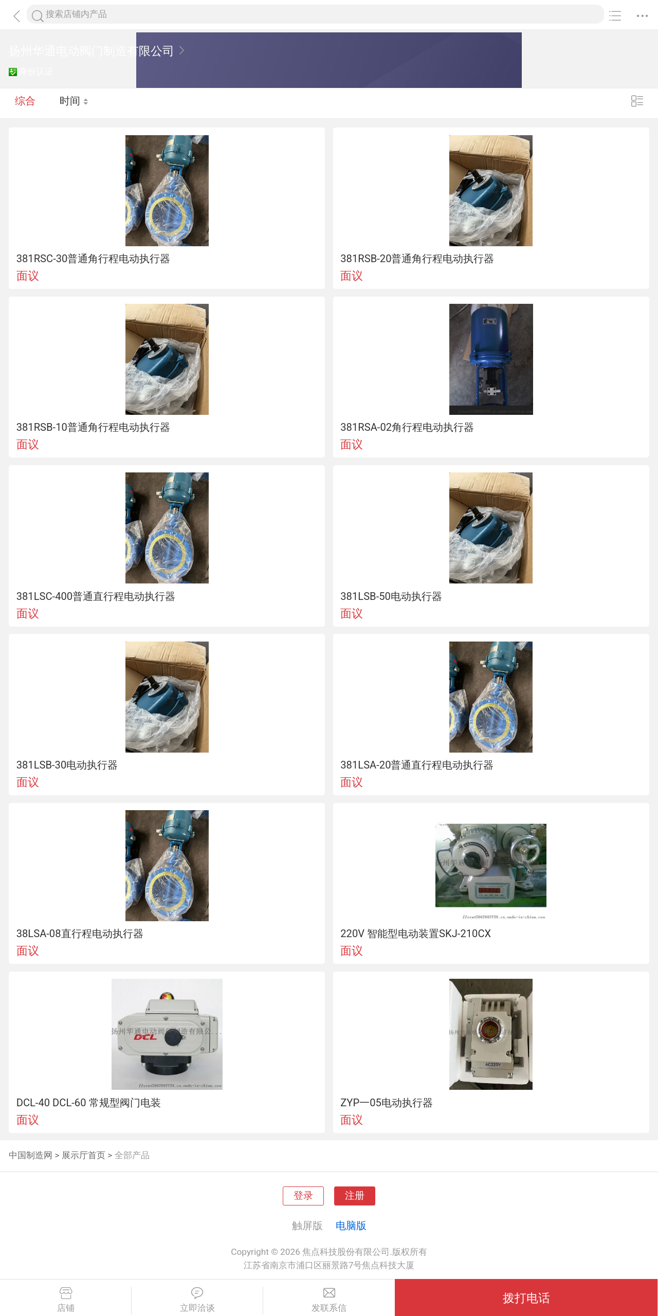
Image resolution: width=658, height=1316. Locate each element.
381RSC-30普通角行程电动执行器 (93, 258)
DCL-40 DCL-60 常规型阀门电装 (88, 1103)
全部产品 (132, 1155)
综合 (25, 103)
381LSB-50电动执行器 (391, 596)
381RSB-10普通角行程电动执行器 (93, 427)
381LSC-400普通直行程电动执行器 (95, 596)
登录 (303, 1195)
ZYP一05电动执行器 (386, 1103)
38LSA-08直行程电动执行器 (79, 933)
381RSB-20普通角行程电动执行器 (417, 258)
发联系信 (329, 1300)
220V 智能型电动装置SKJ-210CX (415, 933)
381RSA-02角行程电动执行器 (407, 427)
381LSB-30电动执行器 (67, 765)
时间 (74, 103)
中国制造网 (30, 1155)
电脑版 (351, 1225)
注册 (354, 1195)
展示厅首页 (83, 1155)
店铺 (65, 1300)
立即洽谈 (197, 1300)
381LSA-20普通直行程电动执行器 (417, 765)
